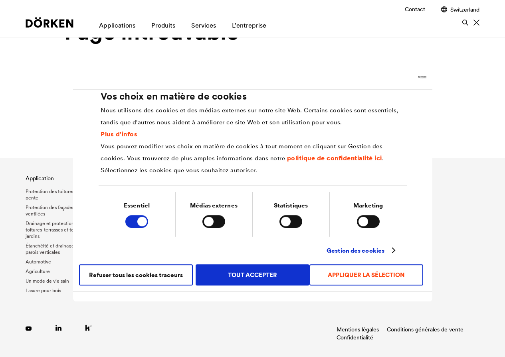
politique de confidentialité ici (334, 158)
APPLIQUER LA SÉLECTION (366, 275)
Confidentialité (355, 337)
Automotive (38, 262)
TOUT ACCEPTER (252, 275)
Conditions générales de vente (425, 329)
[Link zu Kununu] (88, 328)
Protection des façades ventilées (50, 210)
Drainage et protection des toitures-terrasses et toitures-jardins (57, 229)
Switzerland (460, 9)
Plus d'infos (119, 134)
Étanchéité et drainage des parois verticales (54, 249)
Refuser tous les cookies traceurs (136, 275)
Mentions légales (358, 329)
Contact (415, 9)
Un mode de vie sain (47, 281)
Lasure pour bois (43, 290)
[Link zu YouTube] (29, 328)
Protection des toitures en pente (53, 194)
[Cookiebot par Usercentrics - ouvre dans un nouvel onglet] (391, 77)
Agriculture (38, 271)
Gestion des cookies (355, 250)
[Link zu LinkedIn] (58, 328)
